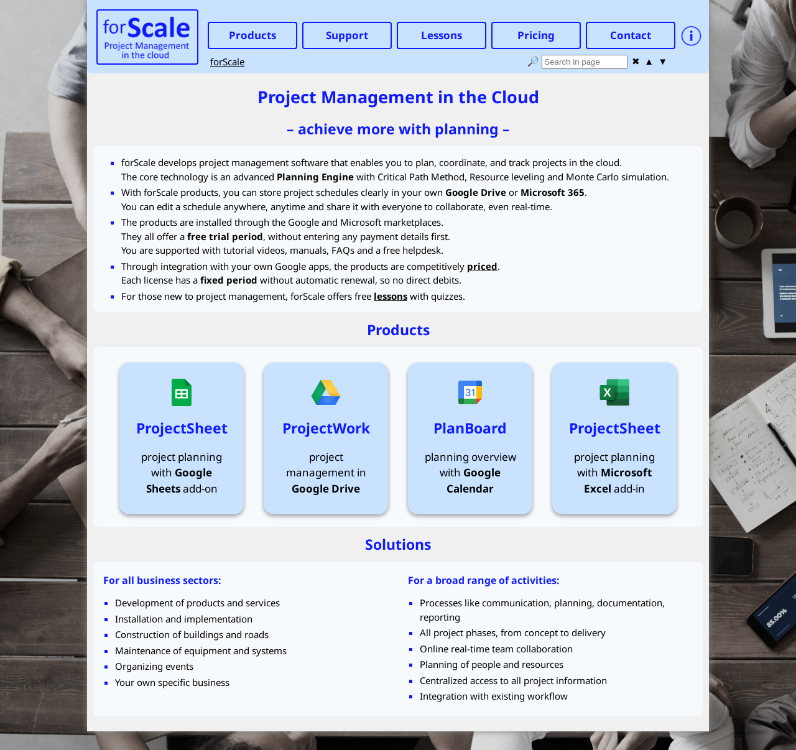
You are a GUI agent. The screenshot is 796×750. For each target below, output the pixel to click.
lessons (390, 296)
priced (482, 266)
